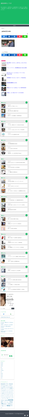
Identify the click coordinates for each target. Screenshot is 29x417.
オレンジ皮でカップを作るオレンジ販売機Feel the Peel (16, 190)
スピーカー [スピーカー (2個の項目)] (5, 393)
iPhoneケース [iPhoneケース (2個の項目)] (7, 385)
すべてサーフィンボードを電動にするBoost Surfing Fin (16, 256)
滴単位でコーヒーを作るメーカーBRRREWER (16, 87)
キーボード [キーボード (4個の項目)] (4, 390)
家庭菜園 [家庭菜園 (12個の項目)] (10, 400)
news (1, 368)
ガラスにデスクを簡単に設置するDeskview (14, 279)
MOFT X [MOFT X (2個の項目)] (11, 385)
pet (1, 371)
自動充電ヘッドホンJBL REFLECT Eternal (14, 153)
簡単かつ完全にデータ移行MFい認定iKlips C (15, 237)
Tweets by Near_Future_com (5, 317)
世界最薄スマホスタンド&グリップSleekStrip (16, 77)
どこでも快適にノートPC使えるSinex (14, 284)
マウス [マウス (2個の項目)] (3, 398)
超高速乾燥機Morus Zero (12, 82)
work (1, 377)
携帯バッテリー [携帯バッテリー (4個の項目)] (4, 402)
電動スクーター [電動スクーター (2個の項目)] (4, 405)
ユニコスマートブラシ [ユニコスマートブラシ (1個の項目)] (10, 398)
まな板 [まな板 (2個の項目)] (2, 388)
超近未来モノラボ (6, 3)
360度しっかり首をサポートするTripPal (15, 92)
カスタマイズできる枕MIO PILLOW (13, 134)
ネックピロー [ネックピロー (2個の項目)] (8, 394)
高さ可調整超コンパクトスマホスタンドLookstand (16, 247)
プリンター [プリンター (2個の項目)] (4, 397)
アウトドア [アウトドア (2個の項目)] (4, 388)
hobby (2, 365)
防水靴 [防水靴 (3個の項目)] (9, 403)
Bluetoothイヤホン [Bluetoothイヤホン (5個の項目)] (5, 383)
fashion (2, 362)
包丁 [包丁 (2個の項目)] (3, 400)
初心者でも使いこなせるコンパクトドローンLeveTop (16, 204)
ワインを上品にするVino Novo (12, 148)
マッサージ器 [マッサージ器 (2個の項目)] (6, 398)
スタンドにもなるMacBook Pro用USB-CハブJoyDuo (16, 289)
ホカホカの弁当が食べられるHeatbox (14, 167)
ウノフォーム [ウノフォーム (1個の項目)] (7, 389)
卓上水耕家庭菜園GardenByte (12, 143)
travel (2, 376)
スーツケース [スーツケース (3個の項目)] (9, 393)
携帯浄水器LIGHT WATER (12, 209)
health (2, 364)
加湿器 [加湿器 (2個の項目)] (2, 400)
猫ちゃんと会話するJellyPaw (12, 228)
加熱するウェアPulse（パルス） (13, 106)
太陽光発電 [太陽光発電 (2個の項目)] (6, 400)
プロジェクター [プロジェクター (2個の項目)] (8, 397)
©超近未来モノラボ (12, 413)
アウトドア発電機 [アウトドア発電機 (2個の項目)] (9, 388)
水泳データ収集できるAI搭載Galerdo (13, 261)
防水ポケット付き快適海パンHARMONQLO (15, 115)
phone (2, 373)
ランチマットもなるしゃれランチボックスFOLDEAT (16, 129)
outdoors (2, 370)
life (1, 367)
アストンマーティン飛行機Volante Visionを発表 (17, 67)
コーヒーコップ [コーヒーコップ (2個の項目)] (8, 390)
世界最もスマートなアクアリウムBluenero (14, 223)
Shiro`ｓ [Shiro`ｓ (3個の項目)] (4, 386)
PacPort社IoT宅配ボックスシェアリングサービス (15, 181)
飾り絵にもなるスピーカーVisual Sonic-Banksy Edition (16, 162)
